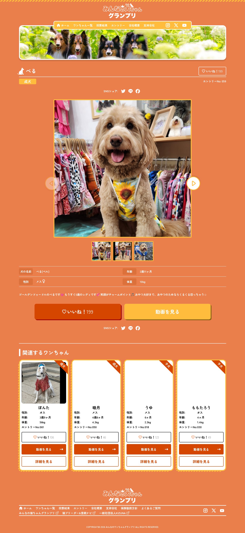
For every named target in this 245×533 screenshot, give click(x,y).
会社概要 (134, 25)
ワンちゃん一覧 (83, 25)
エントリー (118, 25)
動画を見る (167, 311)
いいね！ (214, 71)
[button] (193, 183)
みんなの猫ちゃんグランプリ (37, 513)
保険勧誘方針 (129, 508)
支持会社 (149, 25)
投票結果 (101, 25)
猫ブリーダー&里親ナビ (77, 513)
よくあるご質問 (151, 508)
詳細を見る (43, 461)
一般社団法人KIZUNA (112, 513)
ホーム (65, 25)
